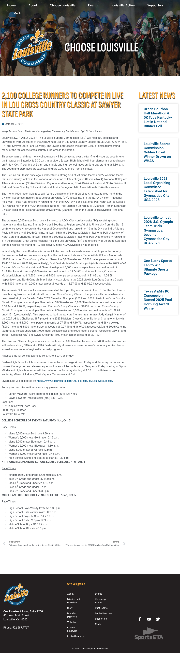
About (32, 5)
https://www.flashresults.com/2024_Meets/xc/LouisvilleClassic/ (75, 380)
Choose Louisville (63, 5)
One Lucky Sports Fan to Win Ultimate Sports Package (158, 267)
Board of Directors (72, 615)
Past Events (101, 608)
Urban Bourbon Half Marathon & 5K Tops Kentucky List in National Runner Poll (158, 117)
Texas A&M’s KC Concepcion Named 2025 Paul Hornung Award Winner (158, 299)
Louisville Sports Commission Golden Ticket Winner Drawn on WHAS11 (157, 152)
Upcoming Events (100, 601)
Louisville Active (123, 5)
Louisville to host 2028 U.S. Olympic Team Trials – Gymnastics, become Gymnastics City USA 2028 (158, 230)
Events (93, 5)
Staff (69, 608)
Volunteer (72, 622)
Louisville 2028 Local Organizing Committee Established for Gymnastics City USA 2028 (157, 189)
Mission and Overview (73, 601)
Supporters (155, 5)
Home (11, 5)
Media (17, 13)
